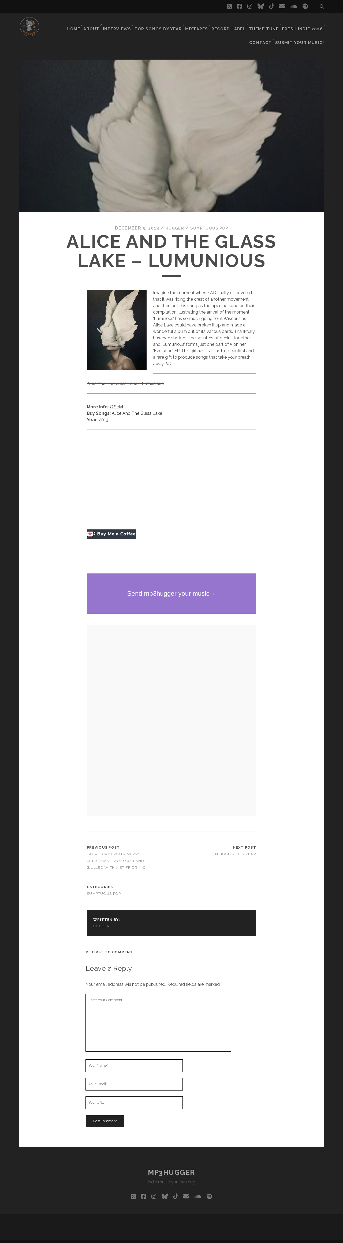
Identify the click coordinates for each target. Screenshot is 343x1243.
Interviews (98, 23)
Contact (311, 23)
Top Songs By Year (137, 23)
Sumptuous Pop (210, 219)
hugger (173, 219)
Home (52, 23)
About (72, 23)
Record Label (206, 23)
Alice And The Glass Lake (137, 404)
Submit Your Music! (302, 29)
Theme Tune (240, 23)
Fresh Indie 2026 (277, 23)
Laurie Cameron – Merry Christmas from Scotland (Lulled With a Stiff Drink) (116, 852)
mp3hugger (171, 1164)
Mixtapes (174, 23)
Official (116, 398)
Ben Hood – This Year (233, 845)
